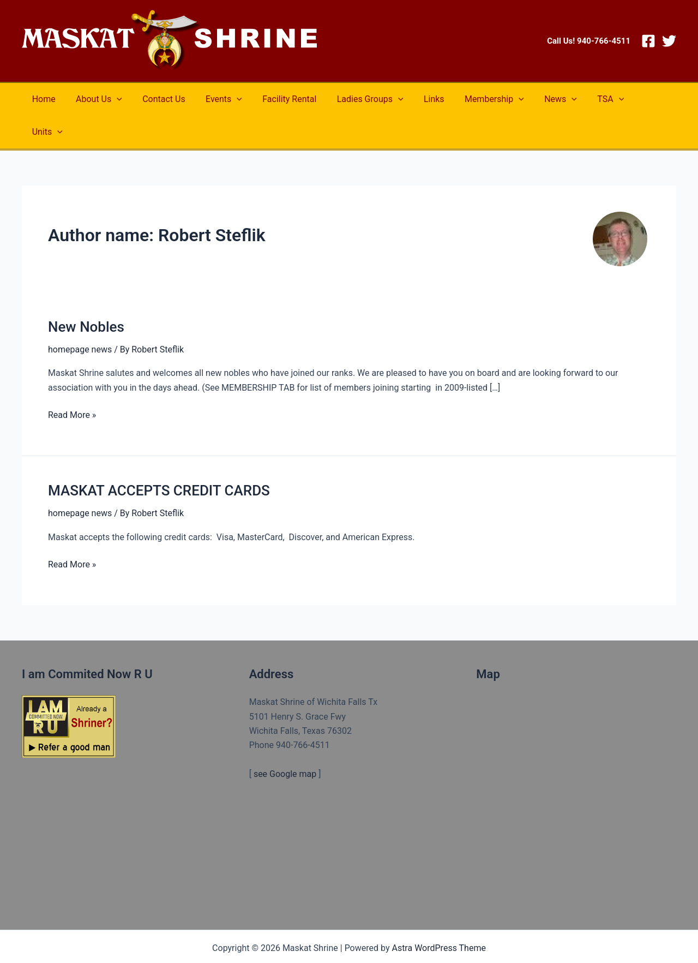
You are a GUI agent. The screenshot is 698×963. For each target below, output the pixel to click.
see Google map (285, 741)
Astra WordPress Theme (438, 915)
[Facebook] (648, 41)
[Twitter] (669, 41)
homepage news (80, 317)
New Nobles (86, 294)
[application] (112, 99)
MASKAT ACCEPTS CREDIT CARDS (159, 458)
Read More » (72, 382)
